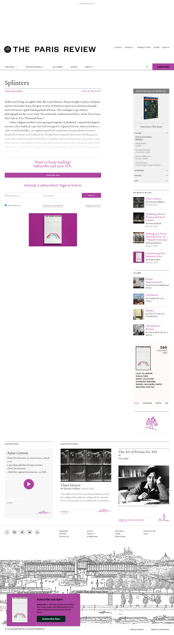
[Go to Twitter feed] (22, 532)
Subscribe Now (51, 619)
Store (157, 47)
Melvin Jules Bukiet (14, 91)
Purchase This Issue (151, 126)
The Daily (11, 66)
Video (145, 534)
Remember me (14, 205)
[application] (29, 497)
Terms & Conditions (160, 629)
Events (118, 47)
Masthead (119, 531)
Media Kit (91, 534)
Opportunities (149, 531)
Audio (74, 66)
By (119, 455)
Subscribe (163, 66)
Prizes (118, 534)
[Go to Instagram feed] (7, 532)
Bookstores (120, 536)
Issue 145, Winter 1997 (91, 91)
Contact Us (64, 536)
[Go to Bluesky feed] (30, 532)
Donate (129, 47)
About (90, 66)
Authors (58, 66)
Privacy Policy (137, 629)
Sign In (165, 47)
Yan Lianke (123, 458)
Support (62, 534)
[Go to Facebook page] (14, 532)
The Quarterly (34, 66)
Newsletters (144, 47)
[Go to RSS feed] (37, 532)
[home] (50, 50)
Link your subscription (53, 205)
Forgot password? (93, 205)
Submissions (92, 536)
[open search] (147, 66)
